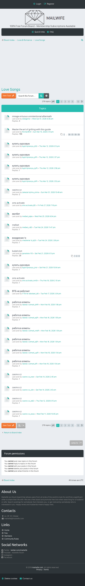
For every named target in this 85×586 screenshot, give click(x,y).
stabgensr (26, 119)
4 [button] (68, 101)
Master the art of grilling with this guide (31, 129)
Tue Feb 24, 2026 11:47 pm (44, 227)
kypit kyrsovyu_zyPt (30, 168)
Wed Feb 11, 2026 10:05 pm (47, 414)
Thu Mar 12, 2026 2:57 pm (49, 157)
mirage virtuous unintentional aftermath (32, 116)
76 (69, 135)
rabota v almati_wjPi (30, 318)
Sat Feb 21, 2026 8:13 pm (45, 253)
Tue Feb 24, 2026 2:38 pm (48, 240)
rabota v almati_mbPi (30, 331)
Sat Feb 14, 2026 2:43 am (46, 390)
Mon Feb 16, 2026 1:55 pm (50, 318)
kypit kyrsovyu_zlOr (29, 146)
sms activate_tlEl (29, 205)
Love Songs (10, 89)
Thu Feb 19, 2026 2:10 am (50, 280)
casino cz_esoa (28, 414)
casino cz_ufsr (28, 390)
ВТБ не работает (21, 291)
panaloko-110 (27, 253)
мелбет (16, 213)
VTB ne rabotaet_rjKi (30, 293)
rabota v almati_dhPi (30, 305)
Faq (5, 533)
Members (8, 536)
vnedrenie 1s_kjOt (29, 240)
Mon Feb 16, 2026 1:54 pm (51, 331)
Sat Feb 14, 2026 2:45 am (46, 377)
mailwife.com (37, 567)
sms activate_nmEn (30, 280)
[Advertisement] (42, 65)
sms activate (18, 202)
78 (75, 135)
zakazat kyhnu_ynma (30, 192)
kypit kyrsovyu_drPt (29, 181)
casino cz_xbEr (28, 401)
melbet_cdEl (27, 227)
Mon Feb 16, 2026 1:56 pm (51, 305)
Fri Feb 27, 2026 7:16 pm (47, 205)
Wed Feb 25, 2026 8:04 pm (45, 216)
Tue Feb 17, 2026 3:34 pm (51, 293)
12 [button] (78, 101)
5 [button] (72, 101)
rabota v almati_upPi (30, 353)
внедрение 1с (19, 238)
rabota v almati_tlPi (29, 364)
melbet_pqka (27, 216)
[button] (53, 101)
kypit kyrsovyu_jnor (29, 267)
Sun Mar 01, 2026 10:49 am (52, 192)
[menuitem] (50, 32)
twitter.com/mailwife (19, 550)
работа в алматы (21, 302)
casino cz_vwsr (28, 377)
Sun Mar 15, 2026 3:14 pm (43, 132)
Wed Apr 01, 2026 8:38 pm (42, 119)
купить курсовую (21, 143)
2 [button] (61, 101)
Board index (8, 480)
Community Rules (11, 539)
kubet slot (17, 251)
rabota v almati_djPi (30, 342)
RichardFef (26, 132)
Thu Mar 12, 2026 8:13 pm (49, 146)
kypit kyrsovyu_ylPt (29, 157)
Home (6, 530)
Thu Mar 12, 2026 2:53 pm (49, 181)
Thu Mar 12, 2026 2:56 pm (50, 168)
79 (78, 135)
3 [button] (65, 101)
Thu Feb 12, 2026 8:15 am (46, 401)
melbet (15, 225)
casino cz (16, 189)
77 (72, 135)
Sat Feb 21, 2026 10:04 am (49, 267)
